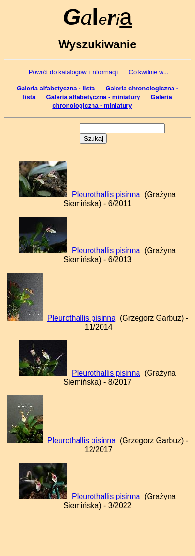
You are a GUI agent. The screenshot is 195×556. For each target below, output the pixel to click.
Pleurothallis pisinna (106, 194)
